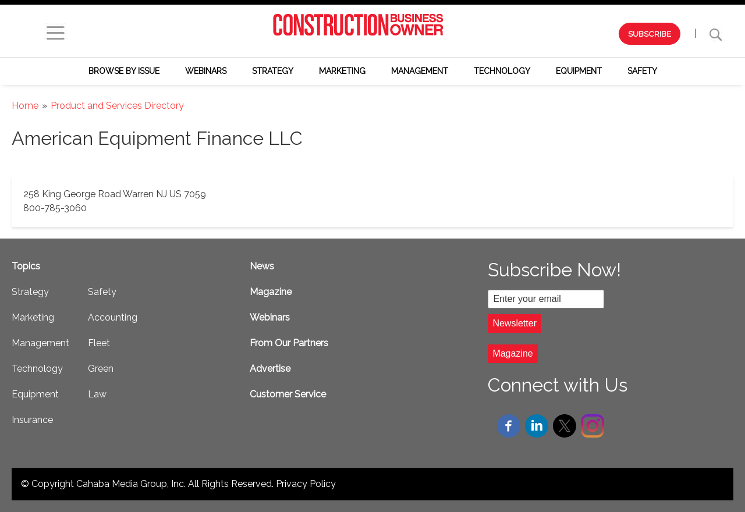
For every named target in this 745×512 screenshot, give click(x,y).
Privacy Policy (306, 483)
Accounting (112, 317)
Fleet (99, 343)
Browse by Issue (123, 71)
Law (97, 394)
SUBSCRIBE (649, 33)
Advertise (270, 368)
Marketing (342, 71)
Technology (502, 71)
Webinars (205, 71)
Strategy (272, 71)
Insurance (32, 419)
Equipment (579, 71)
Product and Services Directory (117, 105)
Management (419, 71)
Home (25, 105)
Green (100, 368)
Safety (642, 71)
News (262, 266)
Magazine (271, 291)
